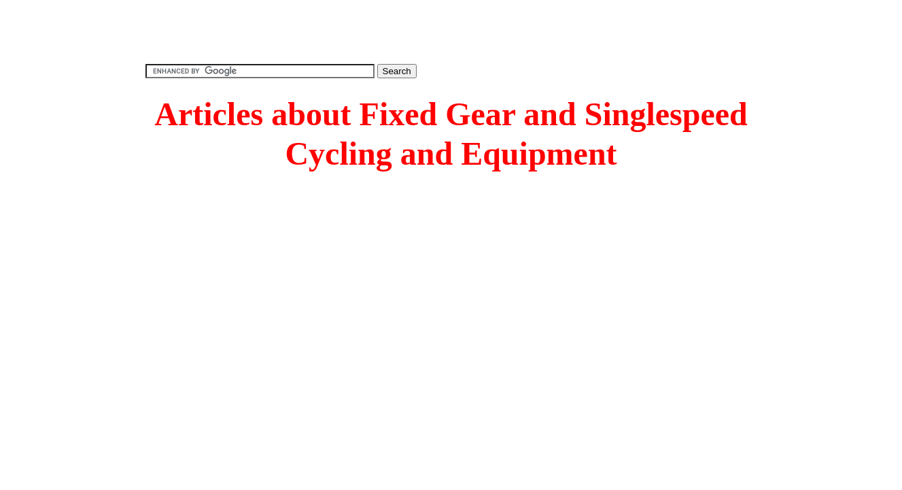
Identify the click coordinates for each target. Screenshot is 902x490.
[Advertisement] (451, 30)
